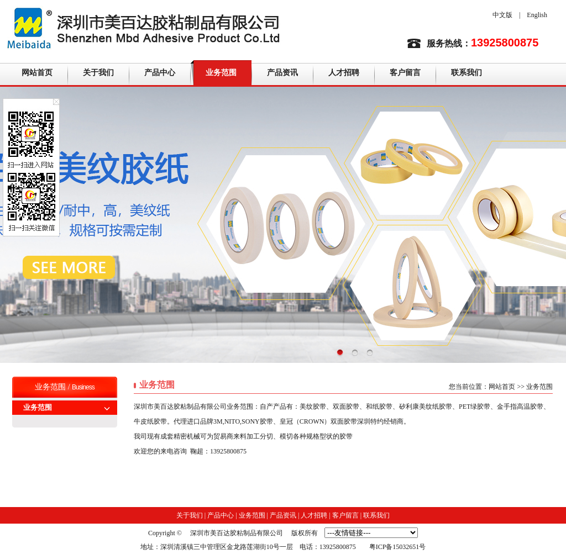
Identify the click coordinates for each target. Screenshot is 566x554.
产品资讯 (282, 72)
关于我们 (98, 72)
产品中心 (159, 72)
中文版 (502, 15)
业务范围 (221, 72)
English (537, 15)
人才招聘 (343, 72)
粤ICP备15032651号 (397, 547)
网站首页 (37, 72)
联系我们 (466, 72)
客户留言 (405, 72)
